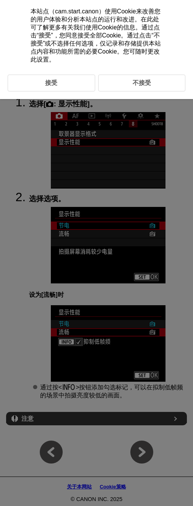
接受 (45, 35)
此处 (153, 19)
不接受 (142, 83)
